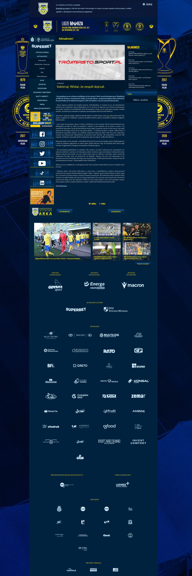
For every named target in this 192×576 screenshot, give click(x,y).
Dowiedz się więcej (63, 8)
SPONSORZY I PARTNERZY (42, 92)
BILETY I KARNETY (42, 96)
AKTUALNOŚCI (42, 56)
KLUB (42, 80)
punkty (144, 99)
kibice (136, 99)
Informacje (42, 60)
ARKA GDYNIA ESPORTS (42, 108)
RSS (42, 72)
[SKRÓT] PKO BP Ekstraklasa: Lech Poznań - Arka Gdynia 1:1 (140, 54)
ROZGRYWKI (42, 88)
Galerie (42, 68)
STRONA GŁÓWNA (42, 52)
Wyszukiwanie (42, 76)
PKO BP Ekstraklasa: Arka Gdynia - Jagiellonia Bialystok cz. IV (105, 257)
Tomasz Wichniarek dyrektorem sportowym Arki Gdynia (140, 86)
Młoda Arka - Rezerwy (42, 64)
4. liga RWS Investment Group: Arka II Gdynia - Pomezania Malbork (57, 258)
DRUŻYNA (42, 84)
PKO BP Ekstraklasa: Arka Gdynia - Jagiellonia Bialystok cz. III (135, 257)
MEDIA (42, 104)
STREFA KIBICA (42, 100)
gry (108, 115)
